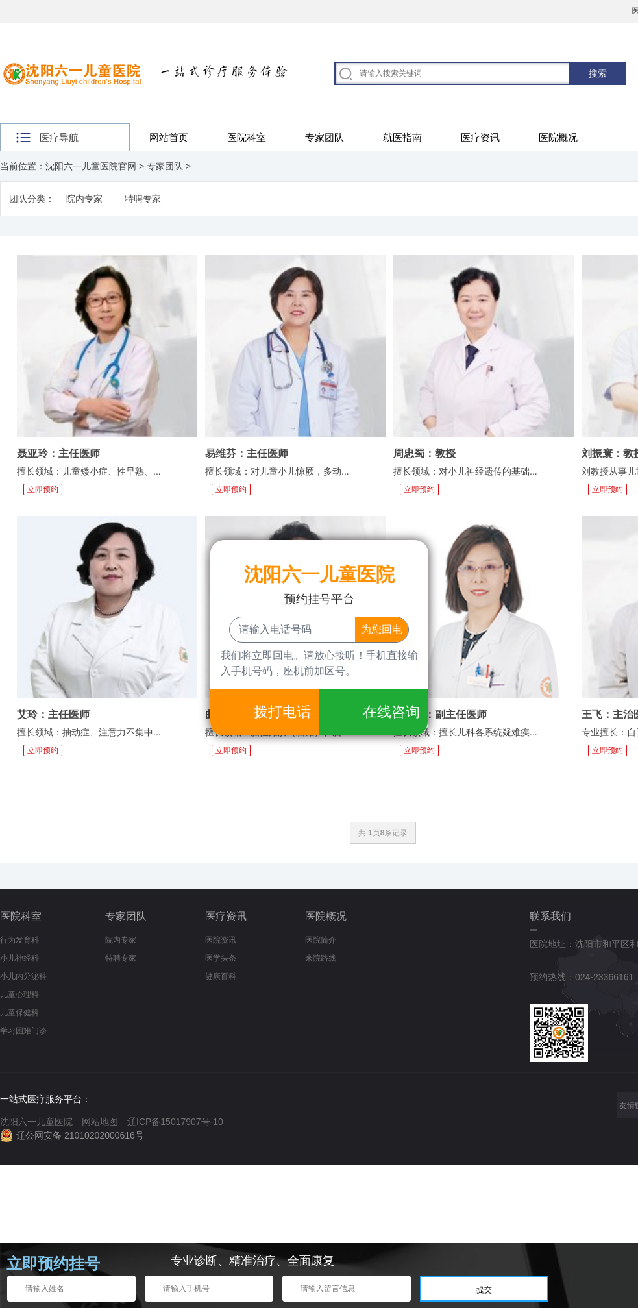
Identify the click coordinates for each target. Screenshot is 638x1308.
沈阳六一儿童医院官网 (90, 166)
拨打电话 (282, 712)
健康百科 (220, 976)
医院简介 (320, 939)
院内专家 (84, 198)
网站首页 (168, 137)
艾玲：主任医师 (53, 714)
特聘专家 (143, 198)
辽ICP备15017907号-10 (175, 1122)
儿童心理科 (19, 994)
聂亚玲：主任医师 (58, 453)
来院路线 (320, 958)
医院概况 (558, 137)
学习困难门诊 (23, 1030)
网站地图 (100, 1122)
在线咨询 (391, 712)
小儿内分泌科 (23, 976)
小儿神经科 (19, 958)
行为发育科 (19, 939)
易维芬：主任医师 (246, 453)
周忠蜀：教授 (424, 453)
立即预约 (42, 489)
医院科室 (246, 137)
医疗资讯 (480, 137)
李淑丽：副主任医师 (440, 714)
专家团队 (324, 137)
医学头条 (220, 958)
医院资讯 (220, 939)
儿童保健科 (19, 1012)
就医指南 (402, 137)
